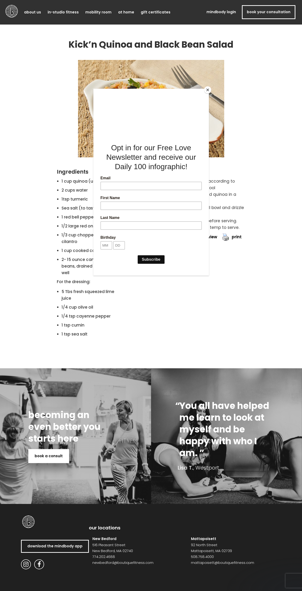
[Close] (207, 89)
